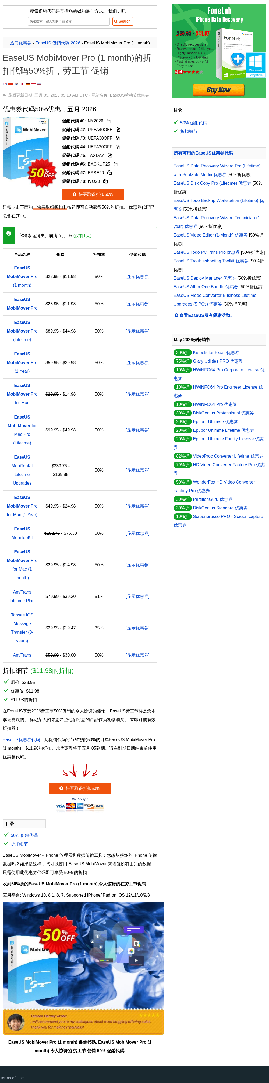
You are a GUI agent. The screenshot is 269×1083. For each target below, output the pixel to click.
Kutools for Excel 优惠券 (216, 352)
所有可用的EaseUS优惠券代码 (203, 153)
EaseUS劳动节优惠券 (129, 95)
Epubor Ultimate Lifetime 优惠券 (223, 430)
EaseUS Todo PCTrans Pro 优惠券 (207, 252)
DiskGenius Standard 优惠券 (220, 508)
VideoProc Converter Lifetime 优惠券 (228, 456)
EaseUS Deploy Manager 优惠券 (205, 278)
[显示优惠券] (138, 276)
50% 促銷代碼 (24, 835)
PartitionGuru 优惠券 (212, 499)
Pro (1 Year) (22, 362)
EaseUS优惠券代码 (21, 739)
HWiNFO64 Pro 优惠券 (215, 404)
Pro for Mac (22, 394)
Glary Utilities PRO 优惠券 (218, 361)
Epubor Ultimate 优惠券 (215, 421)
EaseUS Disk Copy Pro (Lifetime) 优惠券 (212, 183)
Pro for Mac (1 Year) (22, 506)
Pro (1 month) (22, 276)
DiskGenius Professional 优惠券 (223, 413)
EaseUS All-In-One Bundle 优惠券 (206, 287)
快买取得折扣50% (92, 194)
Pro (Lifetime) (22, 331)
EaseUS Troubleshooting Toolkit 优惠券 (211, 261)
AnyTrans (22, 655)
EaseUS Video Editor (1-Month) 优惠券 (211, 235)
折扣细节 (19, 844)
